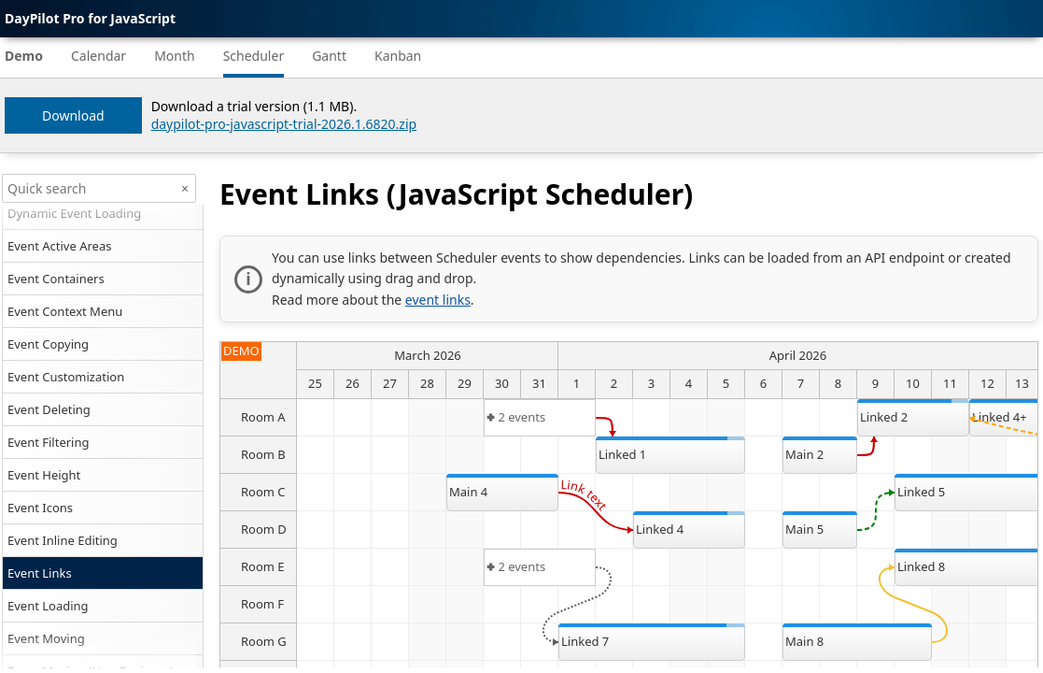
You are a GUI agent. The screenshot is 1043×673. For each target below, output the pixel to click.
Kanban (397, 55)
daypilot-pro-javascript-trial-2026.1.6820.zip (284, 124)
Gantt (329, 55)
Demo (24, 55)
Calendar (98, 55)
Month (174, 55)
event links (438, 299)
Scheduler (254, 55)
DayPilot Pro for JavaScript (90, 18)
